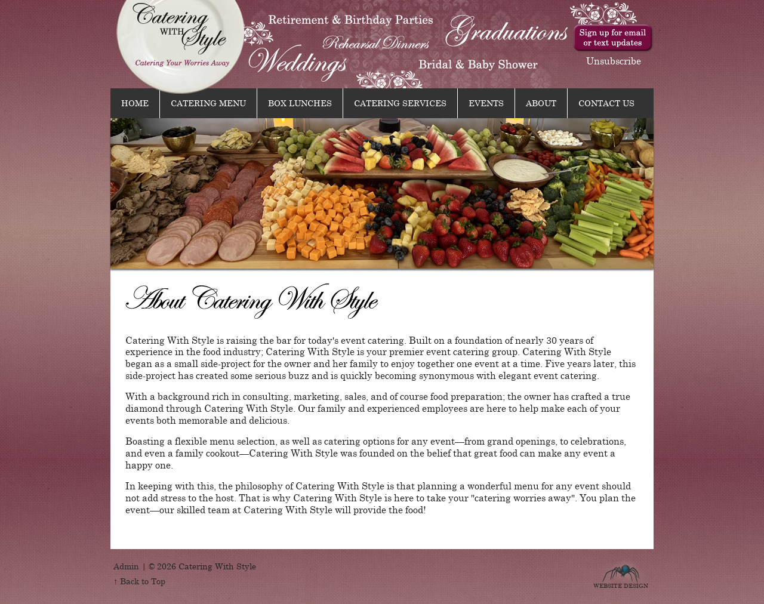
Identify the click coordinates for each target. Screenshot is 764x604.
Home (135, 102)
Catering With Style (181, 47)
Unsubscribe (613, 60)
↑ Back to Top (139, 581)
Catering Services (400, 102)
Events (486, 102)
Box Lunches (300, 102)
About (541, 102)
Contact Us (606, 102)
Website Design (620, 584)
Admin (126, 565)
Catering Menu (208, 102)
